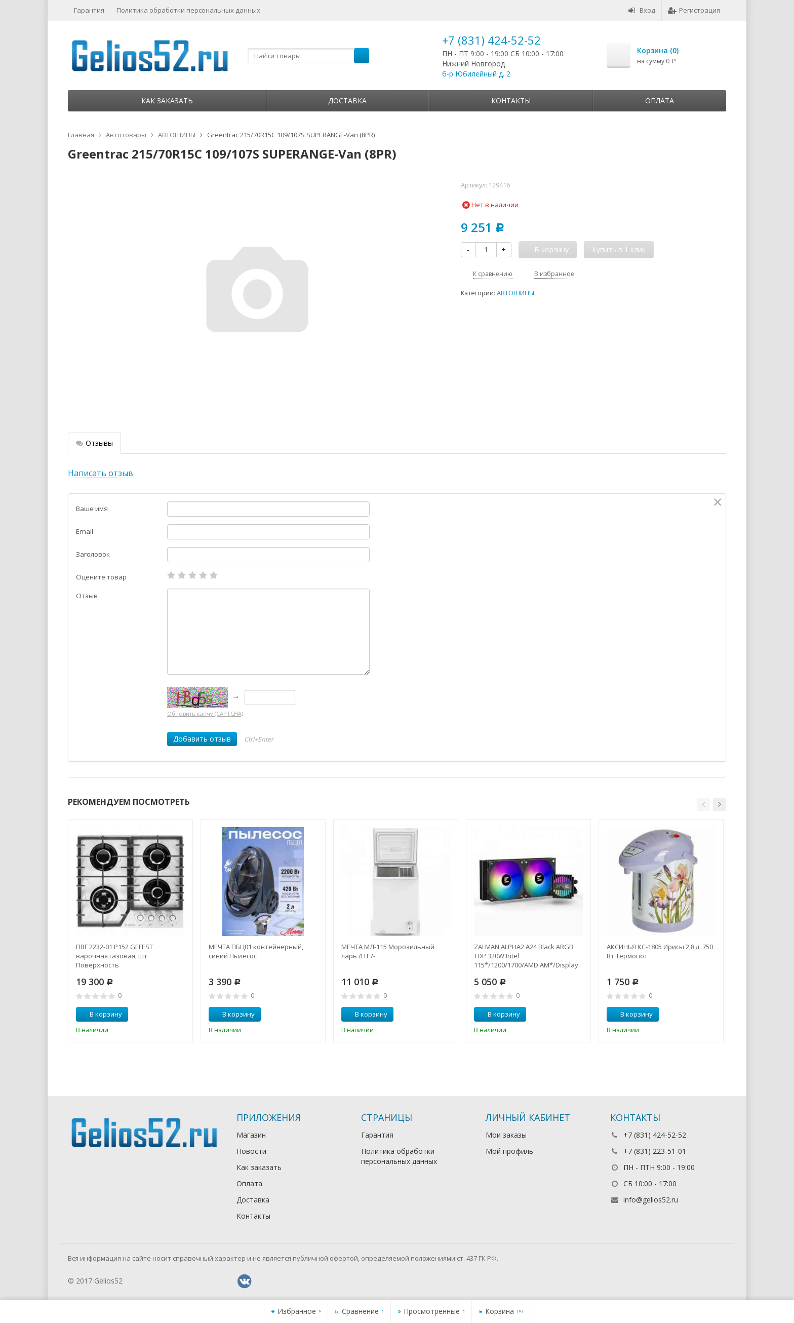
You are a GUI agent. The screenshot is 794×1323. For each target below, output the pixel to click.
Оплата (659, 100)
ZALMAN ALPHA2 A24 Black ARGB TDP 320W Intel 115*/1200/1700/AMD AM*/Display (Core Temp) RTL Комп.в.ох (526, 955)
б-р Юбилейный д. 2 (476, 74)
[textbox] (308, 55)
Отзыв (87, 595)
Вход (641, 10)
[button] (703, 804)
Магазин (251, 1135)
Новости (251, 1151)
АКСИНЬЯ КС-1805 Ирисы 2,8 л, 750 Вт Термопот (660, 951)
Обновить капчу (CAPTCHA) (205, 713)
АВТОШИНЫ (515, 293)
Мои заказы (506, 1135)
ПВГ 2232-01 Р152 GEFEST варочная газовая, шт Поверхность (114, 955)
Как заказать (167, 100)
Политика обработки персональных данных (188, 10)
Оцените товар (101, 576)
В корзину (100, 1014)
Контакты (511, 100)
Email (84, 531)
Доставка (347, 100)
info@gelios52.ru (650, 1199)
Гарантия (89, 10)
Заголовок (93, 554)
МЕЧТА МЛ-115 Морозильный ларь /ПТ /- (387, 951)
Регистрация (694, 10)
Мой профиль (509, 1151)
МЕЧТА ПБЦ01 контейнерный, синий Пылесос (256, 951)
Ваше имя (92, 508)
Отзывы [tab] (94, 443)
